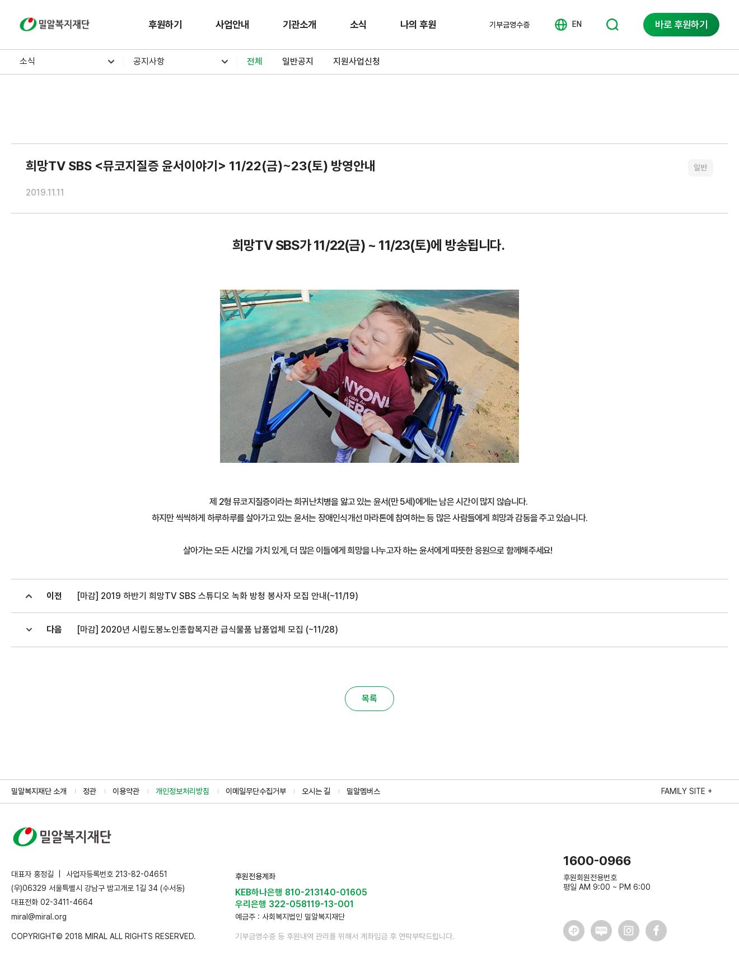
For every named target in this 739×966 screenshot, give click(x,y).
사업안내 (232, 24)
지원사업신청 (356, 61)
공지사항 (149, 61)
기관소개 (299, 24)
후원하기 (165, 24)
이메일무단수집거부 (256, 791)
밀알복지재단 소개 (39, 791)
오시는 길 (316, 791)
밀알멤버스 (363, 791)
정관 (89, 791)
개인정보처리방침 (182, 791)
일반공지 (298, 61)
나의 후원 (418, 24)
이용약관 (126, 791)
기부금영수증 (509, 24)
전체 (255, 61)
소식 (358, 24)
